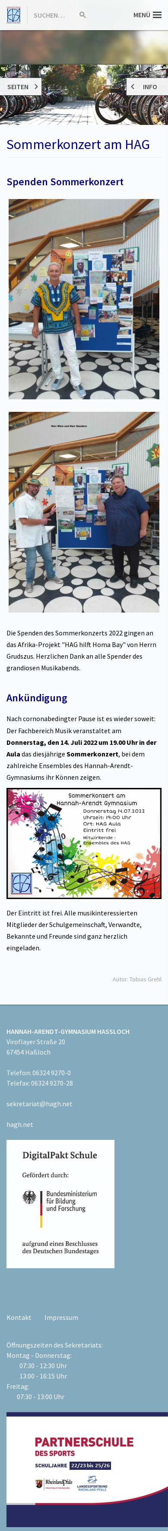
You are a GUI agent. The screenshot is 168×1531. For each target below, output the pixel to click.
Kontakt (19, 1317)
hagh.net (19, 1124)
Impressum (61, 1317)
